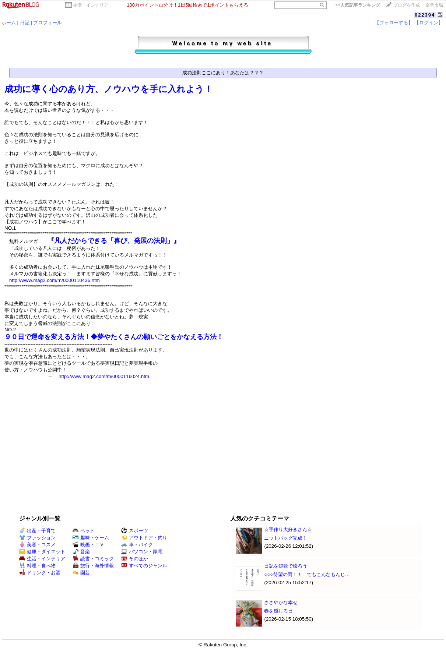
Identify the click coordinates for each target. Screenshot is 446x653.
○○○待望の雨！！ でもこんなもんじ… (307, 574)
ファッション (37, 537)
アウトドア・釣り (144, 537)
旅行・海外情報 (93, 565)
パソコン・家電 (141, 551)
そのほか (134, 558)
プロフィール (47, 22)
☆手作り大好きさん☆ (288, 529)
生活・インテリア (90, 5)
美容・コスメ (37, 544)
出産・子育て (37, 530)
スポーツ (134, 530)
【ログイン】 (428, 22)
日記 (24, 22)
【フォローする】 (394, 22)
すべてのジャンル (144, 565)
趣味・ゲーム (91, 537)
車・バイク (137, 544)
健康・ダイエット (42, 551)
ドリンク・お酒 (39, 572)
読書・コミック (93, 558)
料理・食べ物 (37, 565)
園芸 (81, 572)
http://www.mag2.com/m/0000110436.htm (54, 280)
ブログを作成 (406, 5)
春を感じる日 (278, 611)
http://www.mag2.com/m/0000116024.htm (104, 376)
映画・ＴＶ (88, 544)
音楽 (81, 551)
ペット (84, 530)
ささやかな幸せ (281, 602)
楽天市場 (434, 5)
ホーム (8, 22)
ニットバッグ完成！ (285, 538)
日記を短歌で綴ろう (285, 566)
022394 (425, 15)
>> (357, 5)
